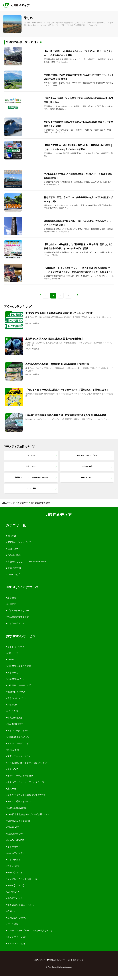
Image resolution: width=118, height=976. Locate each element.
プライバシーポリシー (17, 610)
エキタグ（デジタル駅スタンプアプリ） (26, 795)
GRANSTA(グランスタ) (18, 821)
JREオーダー (13, 653)
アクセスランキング (17, 306)
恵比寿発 (11, 788)
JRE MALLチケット (16, 679)
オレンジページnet (15, 937)
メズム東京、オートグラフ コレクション (26, 763)
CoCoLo (10, 911)
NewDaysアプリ (14, 834)
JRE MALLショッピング (18, 685)
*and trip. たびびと (15, 692)
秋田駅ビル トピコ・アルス (20, 904)
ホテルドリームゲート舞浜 (19, 775)
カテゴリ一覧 (16, 525)
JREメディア (8, 503)
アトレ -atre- (13, 866)
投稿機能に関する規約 (17, 617)
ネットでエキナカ (15, 646)
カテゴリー (22, 503)
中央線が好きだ (14, 717)
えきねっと (12, 672)
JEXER (10, 659)
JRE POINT (12, 704)
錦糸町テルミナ (14, 898)
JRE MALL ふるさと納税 (18, 666)
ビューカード (13, 846)
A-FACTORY (13, 892)
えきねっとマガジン (16, 698)
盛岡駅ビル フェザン (16, 917)
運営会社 (11, 597)
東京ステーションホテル (18, 756)
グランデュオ (13, 859)
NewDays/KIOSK (15, 840)
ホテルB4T (12, 769)
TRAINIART (12, 827)
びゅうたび (12, 711)
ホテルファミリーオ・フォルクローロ (25, 782)
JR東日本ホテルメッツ (17, 737)
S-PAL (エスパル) (15, 885)
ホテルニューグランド (17, 743)
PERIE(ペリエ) (14, 872)
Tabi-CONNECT (14, 724)
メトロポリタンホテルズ (18, 730)
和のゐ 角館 (12, 750)
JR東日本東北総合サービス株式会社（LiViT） (28, 814)
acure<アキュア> (15, 853)
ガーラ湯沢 (12, 924)
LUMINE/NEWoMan (16, 808)
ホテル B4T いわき (15, 943)
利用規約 (11, 604)
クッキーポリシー (15, 623)
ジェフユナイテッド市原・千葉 (21, 879)
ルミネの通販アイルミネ (18, 801)
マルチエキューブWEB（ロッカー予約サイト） (29, 930)
